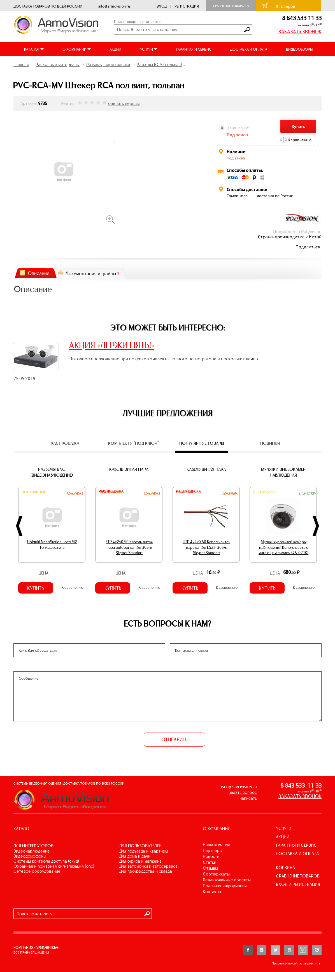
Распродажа (111, 491)
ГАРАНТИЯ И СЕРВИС (193, 49)
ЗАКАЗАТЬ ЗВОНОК (300, 32)
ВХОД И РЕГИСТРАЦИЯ (298, 884)
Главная (21, 64)
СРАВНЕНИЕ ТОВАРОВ (298, 876)
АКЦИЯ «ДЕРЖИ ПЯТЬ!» (111, 345)
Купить (298, 126)
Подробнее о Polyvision (297, 231)
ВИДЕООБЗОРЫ (299, 49)
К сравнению (299, 139)
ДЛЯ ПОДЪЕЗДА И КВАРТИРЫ (143, 851)
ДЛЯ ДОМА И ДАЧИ (134, 856)
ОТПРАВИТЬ (174, 739)
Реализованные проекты (227, 879)
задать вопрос (243, 792)
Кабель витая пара (128, 469)
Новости (211, 856)
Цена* (232, 127)
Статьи (209, 862)
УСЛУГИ (283, 828)
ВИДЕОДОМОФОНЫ (29, 856)
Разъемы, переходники (108, 64)
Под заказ (75, 492)
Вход (162, 6)
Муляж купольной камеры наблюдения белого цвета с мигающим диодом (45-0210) (283, 547)
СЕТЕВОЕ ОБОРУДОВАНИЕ (37, 871)
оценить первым (124, 103)
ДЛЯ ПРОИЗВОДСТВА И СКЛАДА (145, 871)
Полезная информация (225, 885)
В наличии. (307, 492)
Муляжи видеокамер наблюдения (283, 472)
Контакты (212, 891)
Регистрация (187, 6)
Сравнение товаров (231, 6)
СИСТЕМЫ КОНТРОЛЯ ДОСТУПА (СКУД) (46, 861)
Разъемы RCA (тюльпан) (159, 64)
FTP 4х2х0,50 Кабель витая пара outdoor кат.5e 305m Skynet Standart (129, 547)
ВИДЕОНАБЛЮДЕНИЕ (31, 851)
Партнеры (212, 850)
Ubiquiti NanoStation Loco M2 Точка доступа (52, 544)
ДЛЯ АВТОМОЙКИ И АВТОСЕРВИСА (148, 866)
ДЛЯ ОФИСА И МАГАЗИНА (140, 861)
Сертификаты (216, 874)
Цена (43, 573)
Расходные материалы (58, 64)
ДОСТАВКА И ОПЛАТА (248, 49)
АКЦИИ (115, 49)
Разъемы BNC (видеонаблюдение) (52, 472)
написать (248, 798)
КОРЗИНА (285, 867)
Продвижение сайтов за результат (297, 963)
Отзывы (210, 868)
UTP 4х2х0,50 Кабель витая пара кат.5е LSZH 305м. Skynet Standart (206, 547)
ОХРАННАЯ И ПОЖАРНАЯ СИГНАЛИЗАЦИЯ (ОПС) (53, 866)
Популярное (34, 492)
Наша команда (216, 844)
